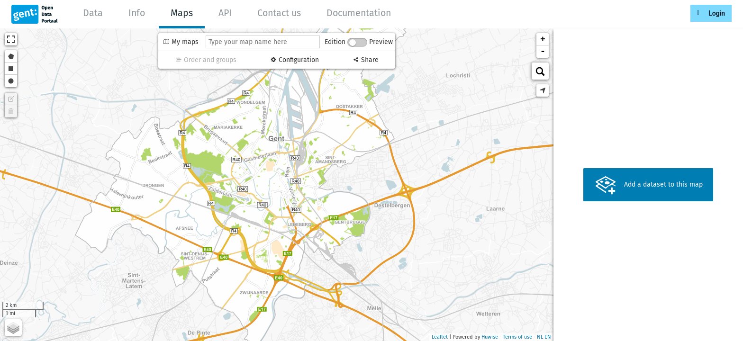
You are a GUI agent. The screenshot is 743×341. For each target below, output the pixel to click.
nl (540, 337)
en (547, 337)
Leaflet (440, 337)
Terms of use (517, 337)
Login (716, 13)
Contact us (279, 13)
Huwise (489, 337)
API (225, 13)
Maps (182, 13)
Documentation (358, 13)
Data (93, 13)
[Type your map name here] (263, 42)
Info (136, 13)
